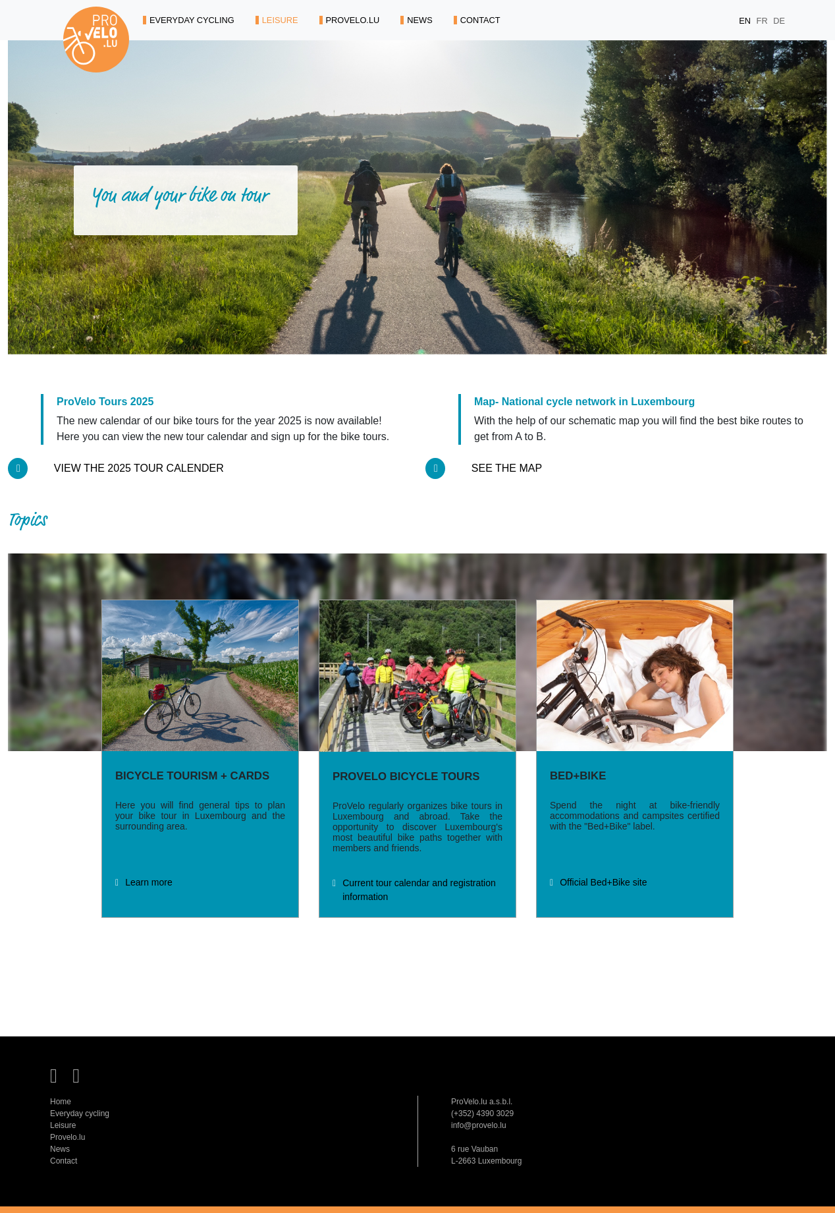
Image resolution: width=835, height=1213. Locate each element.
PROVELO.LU (349, 20)
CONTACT (477, 20)
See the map (506, 468)
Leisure (63, 1125)
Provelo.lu (67, 1137)
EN (746, 21)
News (60, 1149)
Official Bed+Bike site (603, 882)
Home (60, 1101)
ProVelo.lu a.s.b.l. (481, 1101)
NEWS (416, 20)
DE (779, 21)
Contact (63, 1161)
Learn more (149, 882)
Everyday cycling (79, 1113)
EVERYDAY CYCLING (188, 20)
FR (763, 21)
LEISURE (277, 20)
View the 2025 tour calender (139, 468)
